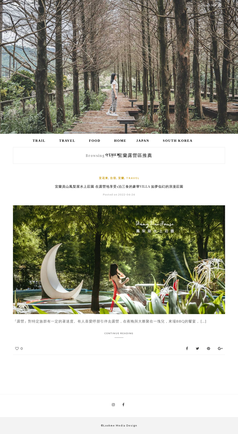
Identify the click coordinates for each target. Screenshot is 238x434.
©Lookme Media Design (119, 425)
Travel (67, 140)
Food (94, 140)
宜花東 (103, 178)
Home (120, 140)
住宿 (113, 178)
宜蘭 (121, 178)
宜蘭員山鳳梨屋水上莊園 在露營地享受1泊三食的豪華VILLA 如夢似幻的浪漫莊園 (119, 186)
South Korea (177, 140)
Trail (39, 140)
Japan (142, 140)
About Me (211, 5)
